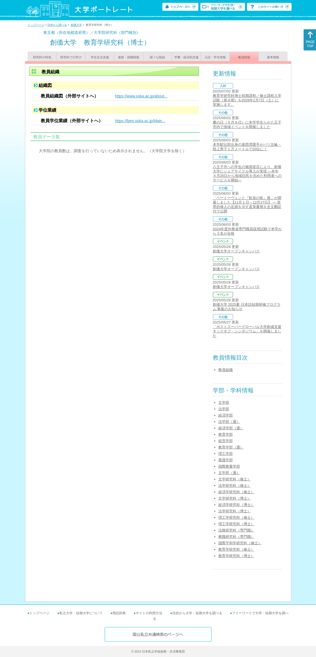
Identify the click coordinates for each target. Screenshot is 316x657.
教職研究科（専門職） (236, 537)
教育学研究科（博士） (236, 556)
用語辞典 (119, 613)
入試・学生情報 (215, 57)
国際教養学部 (229, 466)
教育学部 (225, 434)
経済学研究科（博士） (236, 505)
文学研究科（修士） (234, 479)
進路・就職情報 (128, 57)
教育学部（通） (231, 447)
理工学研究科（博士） (236, 524)
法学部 (223, 409)
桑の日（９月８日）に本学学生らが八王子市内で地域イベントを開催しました (247, 124)
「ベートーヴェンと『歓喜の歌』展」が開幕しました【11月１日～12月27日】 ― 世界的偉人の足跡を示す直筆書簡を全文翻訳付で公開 (247, 204)
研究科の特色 (42, 57)
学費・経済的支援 (186, 57)
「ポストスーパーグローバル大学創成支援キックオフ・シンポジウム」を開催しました (247, 331)
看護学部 (225, 460)
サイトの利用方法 (149, 613)
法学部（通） (229, 422)
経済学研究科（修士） (236, 492)
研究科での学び (71, 57)
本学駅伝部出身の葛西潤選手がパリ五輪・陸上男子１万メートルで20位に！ (247, 146)
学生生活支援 (100, 57)
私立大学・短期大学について (81, 613)
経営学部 (225, 441)
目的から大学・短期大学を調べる (197, 613)
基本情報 (273, 57)
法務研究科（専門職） (236, 530)
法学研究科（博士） (234, 511)
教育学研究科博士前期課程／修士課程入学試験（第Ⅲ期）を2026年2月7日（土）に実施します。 (247, 100)
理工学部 (225, 454)
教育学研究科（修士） (236, 549)
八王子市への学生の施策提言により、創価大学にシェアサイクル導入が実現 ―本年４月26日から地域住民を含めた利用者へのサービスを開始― (247, 173)
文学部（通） (229, 473)
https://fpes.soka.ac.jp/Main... (140, 121)
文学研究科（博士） (234, 498)
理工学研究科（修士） (236, 517)
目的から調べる (57, 24)
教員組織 (225, 370)
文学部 (223, 402)
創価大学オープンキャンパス (236, 251)
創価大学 (76, 24)
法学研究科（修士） (234, 485)
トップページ (36, 24)
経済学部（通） (231, 428)
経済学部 (225, 415)
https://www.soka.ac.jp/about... (141, 96)
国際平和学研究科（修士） (240, 543)
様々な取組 (157, 57)
